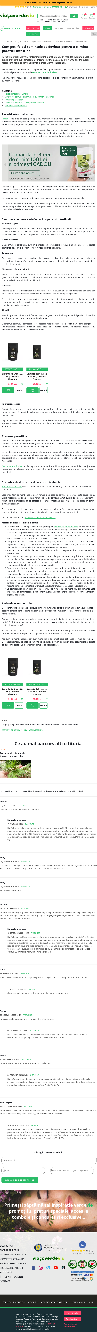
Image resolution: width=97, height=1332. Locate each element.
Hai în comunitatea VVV (13, 1264)
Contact (94, 7)
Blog (94, 34)
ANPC (91, 1303)
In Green (64, 20)
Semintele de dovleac (12, 466)
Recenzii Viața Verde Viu (13, 1255)
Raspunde (22, 805)
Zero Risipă (88, 28)
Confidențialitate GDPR (55, 1303)
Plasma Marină (60, 22)
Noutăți (47, 28)
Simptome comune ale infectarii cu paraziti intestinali (29, 96)
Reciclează (6, 1273)
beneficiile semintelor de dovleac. (40, 517)
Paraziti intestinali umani (16, 93)
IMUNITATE (59, 28)
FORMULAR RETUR (9, 1251)
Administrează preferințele (70, 1325)
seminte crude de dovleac (66, 526)
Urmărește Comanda (12, 1260)
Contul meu (71, 7)
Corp (2, 749)
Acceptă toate (72, 1313)
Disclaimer (79, 1303)
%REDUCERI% (33, 28)
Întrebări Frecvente (11, 1277)
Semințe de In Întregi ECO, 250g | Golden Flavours (37, 376)
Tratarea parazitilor (14, 99)
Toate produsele (11, 28)
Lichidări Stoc (32, 34)
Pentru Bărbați (73, 28)
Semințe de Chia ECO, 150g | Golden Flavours (12, 376)
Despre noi (83, 7)
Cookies (33, 1303)
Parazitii (5, 118)
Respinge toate (72, 1319)
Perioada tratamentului (16, 105)
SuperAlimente (43, 22)
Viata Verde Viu (6, 41)
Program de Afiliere (11, 1268)
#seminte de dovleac (12, 730)
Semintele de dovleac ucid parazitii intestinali (26, 102)
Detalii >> (19, 391)
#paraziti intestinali (33, 730)
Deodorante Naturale (51, 20)
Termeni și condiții (14, 1303)
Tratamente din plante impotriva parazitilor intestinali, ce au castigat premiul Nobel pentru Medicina (14, 755)
